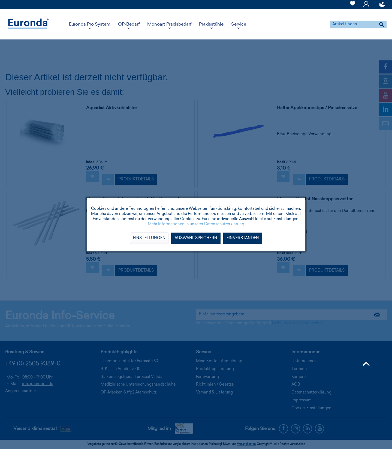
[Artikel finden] (358, 24)
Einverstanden (243, 238)
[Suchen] (381, 24)
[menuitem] (352, 4)
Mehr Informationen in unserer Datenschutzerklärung (196, 224)
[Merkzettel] (352, 6)
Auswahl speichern (195, 238)
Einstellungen (149, 238)
